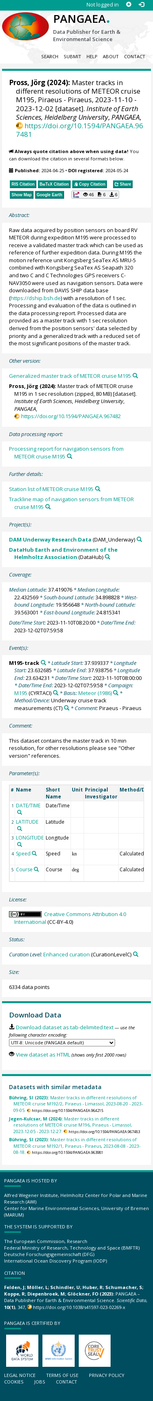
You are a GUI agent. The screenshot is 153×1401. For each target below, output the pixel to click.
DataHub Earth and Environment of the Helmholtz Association (63, 553)
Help (92, 56)
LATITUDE (27, 821)
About (111, 56)
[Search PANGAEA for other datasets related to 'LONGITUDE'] (19, 844)
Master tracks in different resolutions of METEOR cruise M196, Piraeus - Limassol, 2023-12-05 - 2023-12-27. (70, 1125)
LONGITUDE (30, 837)
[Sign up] (128, 4)
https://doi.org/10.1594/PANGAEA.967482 (71, 416)
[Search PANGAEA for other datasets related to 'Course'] (36, 869)
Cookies (14, 1382)
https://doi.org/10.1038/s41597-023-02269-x (79, 1307)
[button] (95, 195)
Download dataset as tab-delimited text (64, 1027)
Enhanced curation (66, 954)
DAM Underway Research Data (50, 539)
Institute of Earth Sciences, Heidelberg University (77, 113)
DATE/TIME (28, 805)
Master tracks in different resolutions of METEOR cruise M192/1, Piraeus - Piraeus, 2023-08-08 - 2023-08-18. (74, 1145)
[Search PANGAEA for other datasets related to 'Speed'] (34, 853)
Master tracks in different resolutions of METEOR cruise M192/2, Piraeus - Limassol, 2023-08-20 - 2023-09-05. (76, 1103)
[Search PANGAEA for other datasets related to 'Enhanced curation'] (135, 954)
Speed (23, 853)
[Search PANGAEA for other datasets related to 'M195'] (55, 692)
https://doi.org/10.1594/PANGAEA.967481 (79, 130)
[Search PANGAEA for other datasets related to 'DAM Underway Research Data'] (139, 539)
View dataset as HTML (43, 1054)
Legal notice (19, 1375)
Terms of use (62, 1375)
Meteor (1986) (95, 693)
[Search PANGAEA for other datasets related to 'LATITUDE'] (19, 828)
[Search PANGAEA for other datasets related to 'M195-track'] (43, 662)
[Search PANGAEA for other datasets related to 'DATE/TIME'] (19, 812)
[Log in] (141, 4)
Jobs (39, 1382)
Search (49, 56)
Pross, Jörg (27, 82)
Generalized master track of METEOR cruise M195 (70, 375)
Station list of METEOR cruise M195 (51, 489)
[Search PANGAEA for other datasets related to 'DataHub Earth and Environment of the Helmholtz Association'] (107, 556)
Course (24, 869)
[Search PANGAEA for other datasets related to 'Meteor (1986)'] (115, 692)
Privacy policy (106, 1375)
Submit (72, 56)
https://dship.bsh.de (36, 298)
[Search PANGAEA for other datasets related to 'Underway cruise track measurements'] (66, 707)
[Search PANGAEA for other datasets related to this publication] (135, 375)
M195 (20, 693)
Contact (134, 56)
